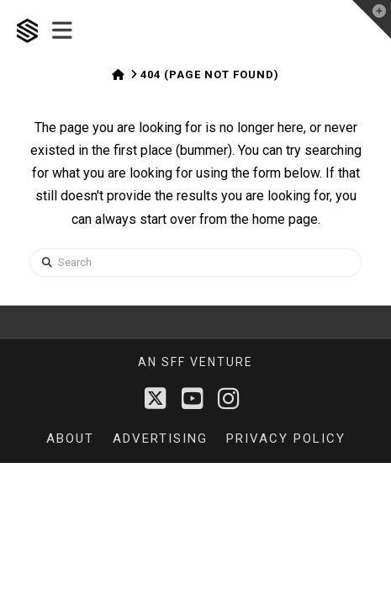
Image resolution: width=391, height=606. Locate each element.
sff (173, 362)
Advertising (160, 438)
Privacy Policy (286, 438)
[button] (62, 31)
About (70, 438)
